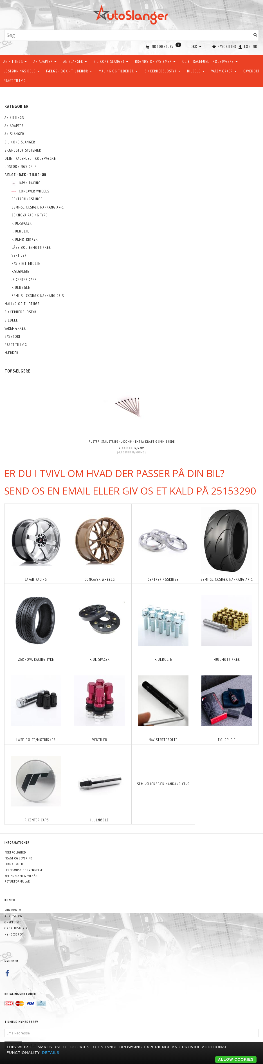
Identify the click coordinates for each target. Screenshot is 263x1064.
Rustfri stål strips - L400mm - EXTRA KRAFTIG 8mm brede (132, 441)
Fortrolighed (15, 852)
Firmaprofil (14, 863)
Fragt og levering (19, 857)
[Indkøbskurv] (163, 46)
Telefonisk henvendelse (24, 869)
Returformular (17, 881)
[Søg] (255, 35)
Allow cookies (236, 1059)
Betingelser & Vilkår (21, 875)
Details (51, 1052)
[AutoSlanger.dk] (131, 13)
